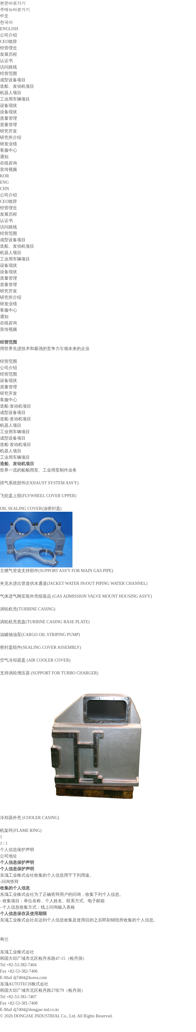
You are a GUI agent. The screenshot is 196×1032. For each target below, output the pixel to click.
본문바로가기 (13, 3)
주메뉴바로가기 (15, 9)
